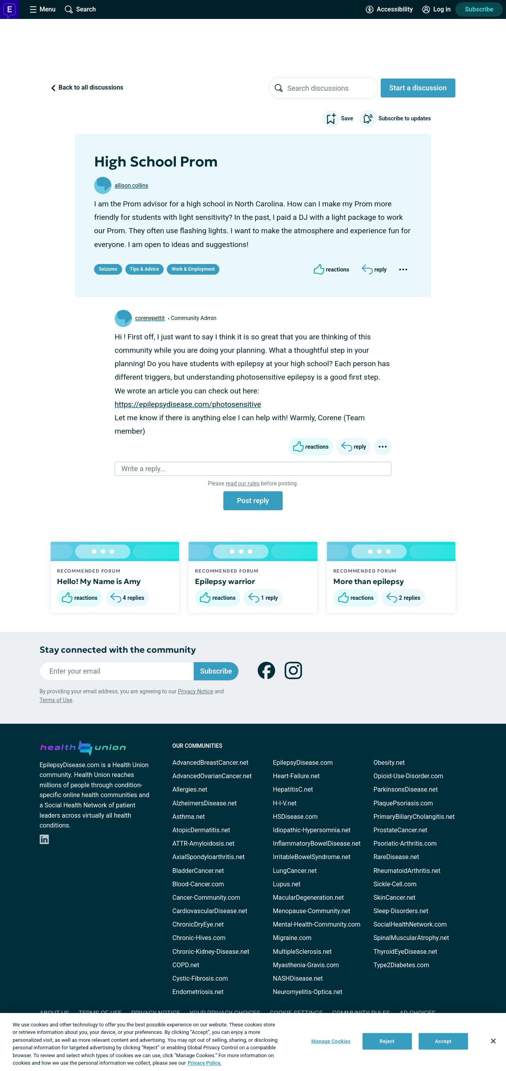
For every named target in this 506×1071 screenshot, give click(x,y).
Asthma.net (188, 816)
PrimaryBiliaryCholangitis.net (414, 816)
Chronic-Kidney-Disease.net (210, 951)
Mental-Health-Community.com (316, 924)
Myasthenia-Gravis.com (306, 965)
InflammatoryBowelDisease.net (317, 843)
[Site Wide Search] (80, 9)
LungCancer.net (295, 870)
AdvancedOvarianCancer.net (212, 776)
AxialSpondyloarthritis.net (208, 857)
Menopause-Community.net (311, 911)
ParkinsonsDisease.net (406, 789)
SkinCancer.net (394, 897)
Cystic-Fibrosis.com (200, 978)
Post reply (253, 500)
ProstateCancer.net (400, 830)
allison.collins (131, 185)
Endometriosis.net (197, 992)
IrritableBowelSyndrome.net (311, 857)
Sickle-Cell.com (395, 884)
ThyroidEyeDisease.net (405, 951)
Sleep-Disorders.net (401, 911)
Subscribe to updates (395, 118)
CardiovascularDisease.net (209, 911)
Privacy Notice (195, 691)
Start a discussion (418, 88)
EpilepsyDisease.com (302, 762)
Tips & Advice (144, 269)
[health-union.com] (83, 746)
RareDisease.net (396, 857)
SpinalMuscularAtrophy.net (411, 938)
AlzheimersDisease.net (204, 803)
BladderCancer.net (198, 870)
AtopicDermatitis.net (201, 830)
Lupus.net (286, 884)
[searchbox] (332, 88)
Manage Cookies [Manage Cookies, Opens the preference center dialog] (331, 1041)
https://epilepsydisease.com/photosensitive (188, 404)
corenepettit (150, 318)
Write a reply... (143, 468)
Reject (387, 1041)
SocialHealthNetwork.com (410, 924)
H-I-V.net (284, 803)
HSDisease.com (295, 816)
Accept (443, 1041)
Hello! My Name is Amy (99, 581)
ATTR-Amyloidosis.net (203, 843)
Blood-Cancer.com (198, 884)
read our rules (242, 483)
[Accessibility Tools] (389, 9)
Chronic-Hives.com (199, 938)
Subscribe (479, 9)
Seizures (108, 269)
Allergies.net (189, 789)
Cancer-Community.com (206, 897)
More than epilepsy (368, 581)
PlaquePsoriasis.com (403, 803)
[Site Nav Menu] (42, 9)
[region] (253, 1042)
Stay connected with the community (118, 649)
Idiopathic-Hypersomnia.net (311, 830)
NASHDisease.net (298, 978)
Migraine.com (292, 938)
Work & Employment (193, 269)
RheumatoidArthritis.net (407, 870)
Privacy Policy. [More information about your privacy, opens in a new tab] (204, 1063)
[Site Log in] (436, 9)
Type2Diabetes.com (401, 965)
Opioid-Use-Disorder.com (409, 776)
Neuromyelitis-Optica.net (307, 992)
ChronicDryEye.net (198, 924)
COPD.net (185, 965)
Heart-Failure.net (296, 776)
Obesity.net (389, 762)
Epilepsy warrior (225, 581)
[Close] (493, 1041)
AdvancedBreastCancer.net (210, 762)
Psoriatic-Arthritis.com (405, 843)
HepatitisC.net (293, 789)
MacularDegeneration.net (308, 897)
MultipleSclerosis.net (302, 951)
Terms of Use (56, 700)
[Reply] (374, 269)
